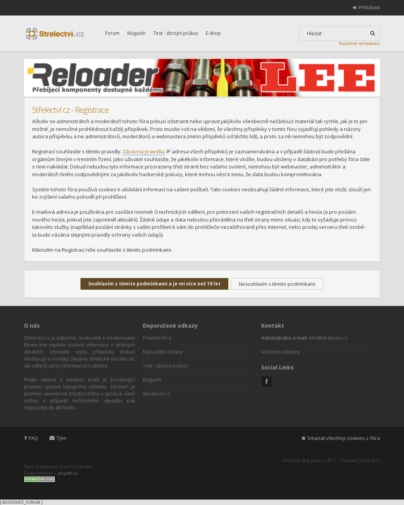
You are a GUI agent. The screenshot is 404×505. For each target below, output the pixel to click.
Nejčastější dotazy (163, 352)
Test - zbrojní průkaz (175, 33)
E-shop (213, 33)
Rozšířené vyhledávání (359, 43)
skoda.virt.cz (156, 393)
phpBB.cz (68, 473)
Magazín (136, 33)
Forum (112, 33)
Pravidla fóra (157, 338)
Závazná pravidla (143, 151)
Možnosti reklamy (280, 352)
